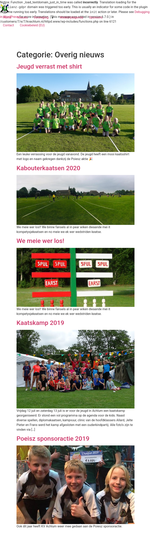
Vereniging (41, 17)
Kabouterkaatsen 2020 (48, 168)
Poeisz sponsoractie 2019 (53, 438)
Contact (8, 25)
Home (7, 17)
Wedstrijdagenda (71, 17)
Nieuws (22, 17)
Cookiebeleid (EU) (32, 25)
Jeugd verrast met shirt (49, 66)
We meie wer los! (40, 241)
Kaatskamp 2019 (40, 322)
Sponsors (95, 17)
